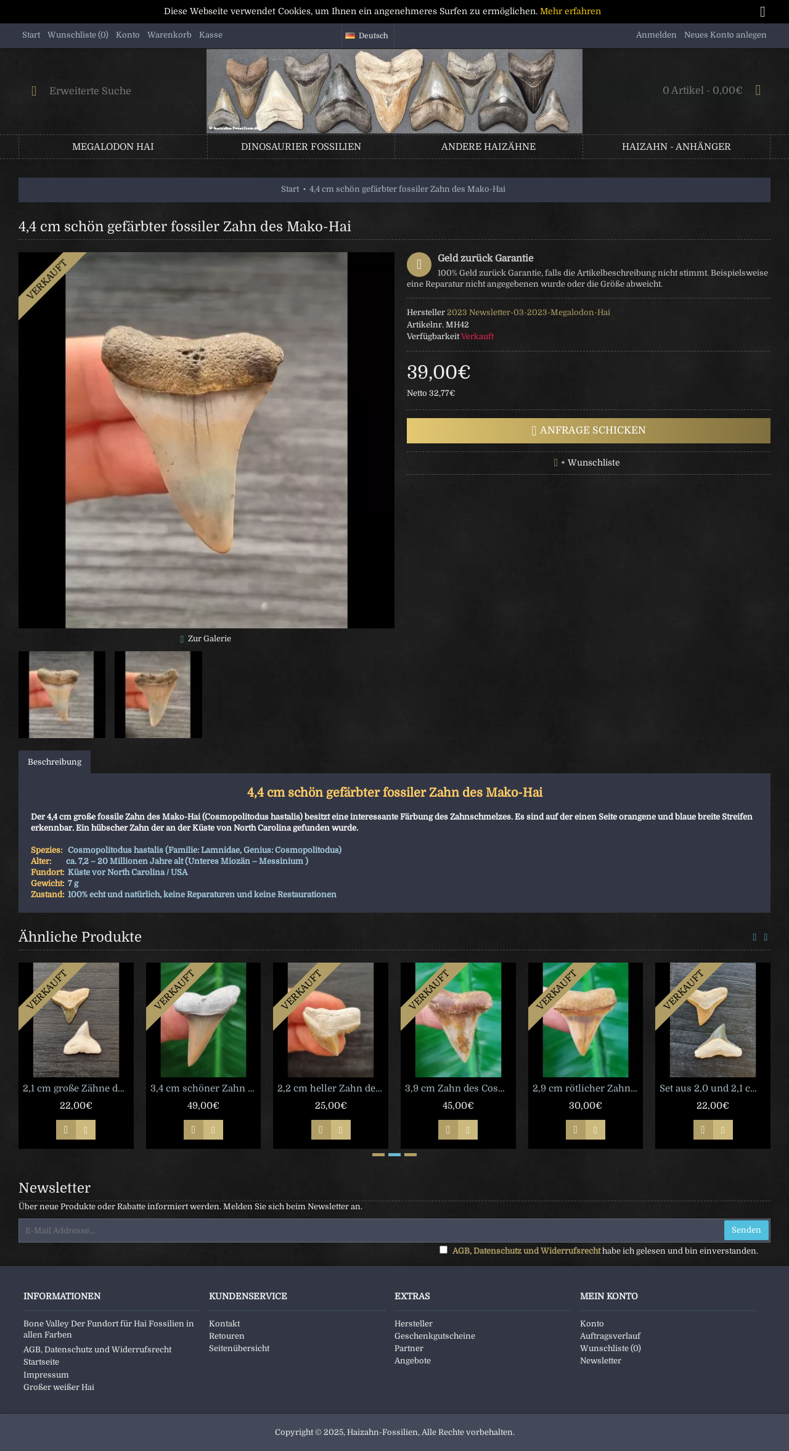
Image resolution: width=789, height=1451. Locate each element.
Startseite (41, 1362)
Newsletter (600, 1360)
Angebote (412, 1360)
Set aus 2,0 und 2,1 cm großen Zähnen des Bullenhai (715, 1088)
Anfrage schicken (589, 431)
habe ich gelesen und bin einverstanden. (598, 1251)
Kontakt (224, 1323)
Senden (746, 1230)
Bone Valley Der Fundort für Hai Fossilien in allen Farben (108, 1329)
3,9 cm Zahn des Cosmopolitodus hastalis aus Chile (460, 1088)
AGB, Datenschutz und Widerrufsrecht (97, 1349)
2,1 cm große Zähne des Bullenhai (78, 1088)
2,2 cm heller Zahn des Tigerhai (332, 1088)
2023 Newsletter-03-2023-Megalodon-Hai (528, 312)
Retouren (227, 1336)
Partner (408, 1348)
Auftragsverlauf (610, 1336)
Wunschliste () (610, 1348)
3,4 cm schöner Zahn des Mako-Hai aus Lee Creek (205, 1088)
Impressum (46, 1374)
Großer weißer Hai (58, 1387)
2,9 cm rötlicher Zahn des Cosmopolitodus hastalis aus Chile (588, 1088)
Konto (592, 1323)
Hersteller (413, 1323)
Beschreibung (54, 762)
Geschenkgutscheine (434, 1336)
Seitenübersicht (239, 1348)
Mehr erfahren (570, 11)
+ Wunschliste (590, 462)
